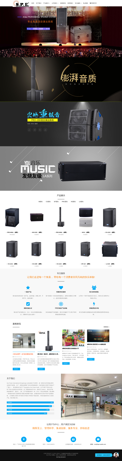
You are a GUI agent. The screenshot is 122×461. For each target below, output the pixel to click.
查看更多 (106, 327)
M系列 (40, 201)
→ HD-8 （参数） (85, 232)
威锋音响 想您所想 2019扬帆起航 (96, 344)
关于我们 (38, 3)
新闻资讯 (63, 3)
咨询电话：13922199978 (103, 455)
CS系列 (48, 201)
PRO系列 (65, 201)
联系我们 (70, 3)
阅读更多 (16, 368)
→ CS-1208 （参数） (37, 264)
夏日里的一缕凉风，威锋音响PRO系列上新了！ (51, 354)
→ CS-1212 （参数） (12, 264)
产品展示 (46, 3)
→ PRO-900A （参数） (61, 232)
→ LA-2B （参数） (109, 264)
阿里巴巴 (93, 3)
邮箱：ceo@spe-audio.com (98, 444)
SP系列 (56, 201)
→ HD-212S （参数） (36, 232)
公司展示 (55, 3)
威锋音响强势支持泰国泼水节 (70, 348)
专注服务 (78, 3)
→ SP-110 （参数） (85, 264)
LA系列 (81, 201)
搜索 (85, 3)
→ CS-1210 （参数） (61, 264)
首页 (32, 3)
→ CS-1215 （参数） (110, 232)
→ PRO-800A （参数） (12, 232)
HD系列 (73, 201)
